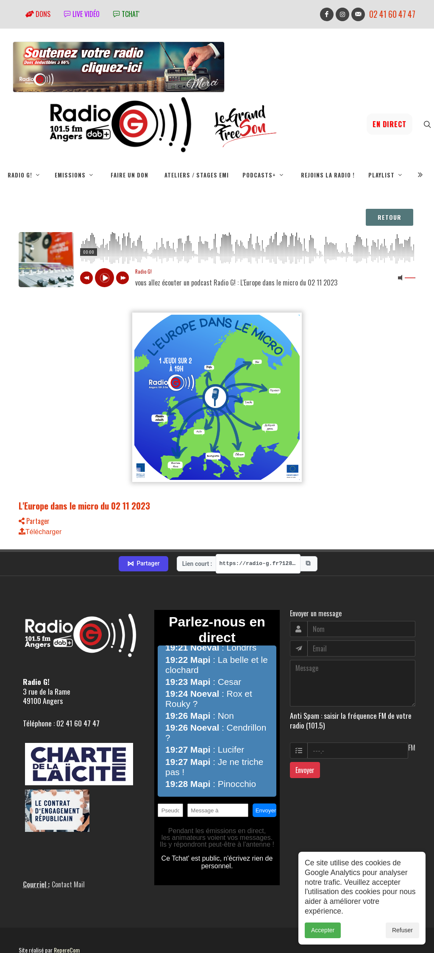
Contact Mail (68, 857)
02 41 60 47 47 (392, 14)
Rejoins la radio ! (328, 175)
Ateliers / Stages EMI (196, 175)
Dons (37, 14)
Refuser (402, 930)
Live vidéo (82, 14)
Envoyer (304, 742)
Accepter (322, 930)
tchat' (126, 14)
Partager (34, 521)
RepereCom (67, 922)
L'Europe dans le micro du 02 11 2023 (84, 505)
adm (28, 931)
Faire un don (129, 175)
